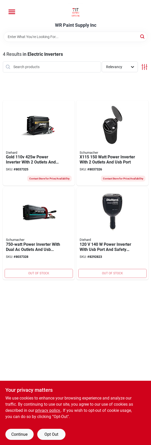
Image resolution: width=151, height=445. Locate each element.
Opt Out (51, 434)
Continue (19, 434)
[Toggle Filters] (144, 67)
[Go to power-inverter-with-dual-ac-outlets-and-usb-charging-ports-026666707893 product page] (39, 233)
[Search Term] (75, 37)
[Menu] (11, 11)
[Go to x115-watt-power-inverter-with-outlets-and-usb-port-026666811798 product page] (112, 143)
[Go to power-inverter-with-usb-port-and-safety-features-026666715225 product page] (112, 233)
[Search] (142, 36)
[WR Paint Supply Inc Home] (75, 11)
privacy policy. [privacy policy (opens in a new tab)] (48, 410)
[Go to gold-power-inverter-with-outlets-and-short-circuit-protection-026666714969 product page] (39, 143)
